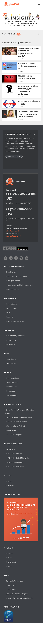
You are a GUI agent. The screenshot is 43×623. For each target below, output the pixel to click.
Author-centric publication (16, 276)
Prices (8, 313)
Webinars (9, 485)
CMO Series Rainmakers (14, 462)
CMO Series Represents (15, 466)
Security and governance (15, 336)
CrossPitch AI (10, 272)
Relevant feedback (13, 289)
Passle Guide (10, 430)
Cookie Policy (10, 589)
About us (9, 553)
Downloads (10, 391)
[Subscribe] (19, 34)
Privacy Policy (10, 585)
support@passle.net (13, 236)
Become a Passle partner (15, 321)
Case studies (10, 359)
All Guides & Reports (13, 435)
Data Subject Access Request (16, 594)
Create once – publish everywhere (19, 285)
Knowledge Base (12, 378)
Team (4, 34)
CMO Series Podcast (13, 453)
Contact (8, 566)
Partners (9, 317)
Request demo (11, 304)
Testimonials (10, 363)
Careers (8, 558)
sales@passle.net (12, 231)
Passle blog (10, 449)
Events (8, 481)
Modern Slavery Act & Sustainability (19, 598)
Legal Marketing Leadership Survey (19, 417)
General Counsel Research (16, 422)
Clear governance (12, 281)
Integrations (10, 340)
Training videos (11, 382)
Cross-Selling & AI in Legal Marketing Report (19, 411)
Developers (10, 344)
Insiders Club (11, 387)
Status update (11, 395)
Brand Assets (11, 562)
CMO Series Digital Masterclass (17, 458)
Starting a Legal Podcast (15, 426)
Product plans (11, 308)
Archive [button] (11, 34)
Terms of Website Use (14, 581)
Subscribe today (14, 156)
